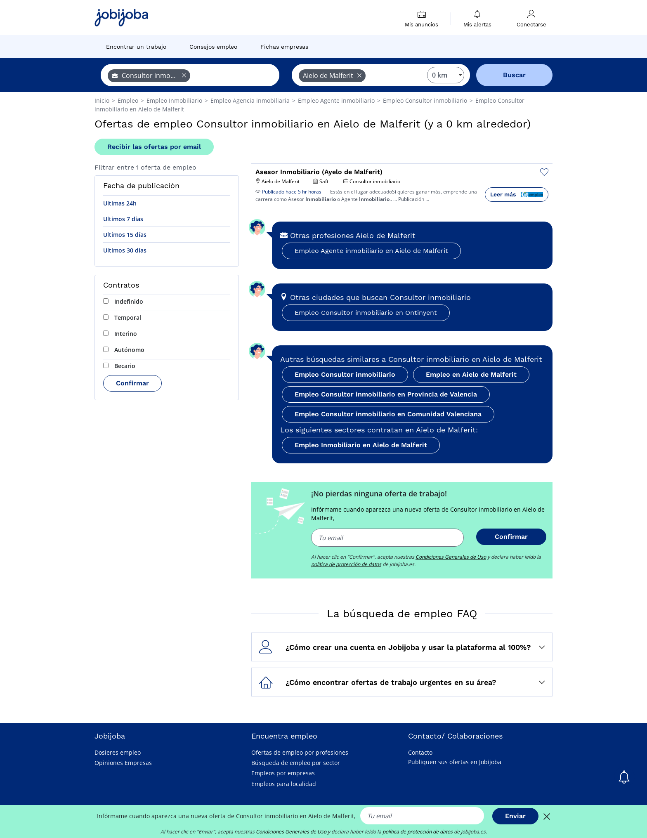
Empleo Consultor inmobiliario (345, 374)
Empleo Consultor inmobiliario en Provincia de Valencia (386, 394)
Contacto (420, 752)
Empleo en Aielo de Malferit (471, 374)
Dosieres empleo (117, 752)
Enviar (515, 816)
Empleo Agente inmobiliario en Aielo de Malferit (371, 251)
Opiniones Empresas (123, 763)
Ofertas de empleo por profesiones (299, 752)
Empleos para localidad (283, 784)
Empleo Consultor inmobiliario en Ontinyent (366, 312)
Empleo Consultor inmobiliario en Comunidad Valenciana (388, 414)
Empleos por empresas (283, 773)
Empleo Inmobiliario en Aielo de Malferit (361, 445)
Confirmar (132, 383)
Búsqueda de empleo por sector (295, 763)
